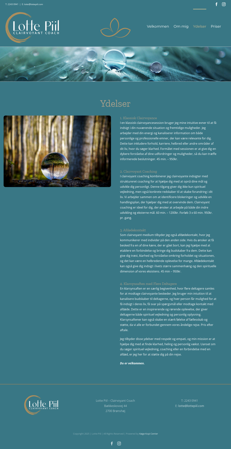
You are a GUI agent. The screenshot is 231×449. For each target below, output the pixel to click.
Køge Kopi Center (148, 433)
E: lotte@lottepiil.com (32, 4)
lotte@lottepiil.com (191, 406)
